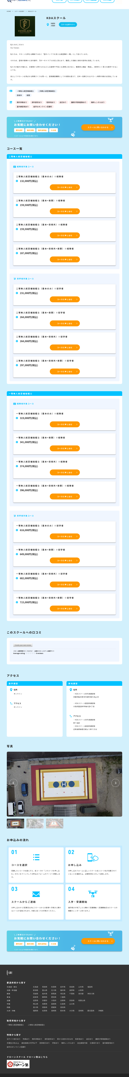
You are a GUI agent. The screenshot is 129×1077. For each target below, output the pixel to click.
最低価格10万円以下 (29, 1045)
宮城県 (71, 988)
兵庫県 (62, 1002)
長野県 (71, 992)
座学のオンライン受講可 (16, 1049)
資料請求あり (50, 1041)
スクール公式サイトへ (68, 24)
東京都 (81, 995)
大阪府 (53, 1002)
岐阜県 (35, 999)
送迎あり (89, 1041)
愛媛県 (53, 1009)
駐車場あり (79, 1041)
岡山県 (35, 1005)
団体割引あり (44, 1045)
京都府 (44, 1002)
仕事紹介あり (95, 1045)
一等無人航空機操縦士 (15, 1026)
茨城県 (35, 995)
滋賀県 (35, 1002)
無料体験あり (37, 1041)
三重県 (62, 999)
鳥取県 (44, 1005)
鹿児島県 (90, 1012)
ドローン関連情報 (86, 4)
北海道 (35, 988)
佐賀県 (44, 1012)
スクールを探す (70, 4)
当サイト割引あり (13, 1041)
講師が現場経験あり (103, 1041)
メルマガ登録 (103, 4)
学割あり (55, 1045)
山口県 (71, 1005)
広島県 (62, 1005)
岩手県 (62, 988)
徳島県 (44, 1009)
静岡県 (44, 999)
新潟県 (35, 992)
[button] (13, 783)
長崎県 (53, 1012)
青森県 (44, 988)
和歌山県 (81, 1002)
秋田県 (53, 988)
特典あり (26, 1041)
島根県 (53, 1005)
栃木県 (44, 995)
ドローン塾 (55, 4)
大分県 (71, 1012)
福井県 (62, 992)
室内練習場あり (108, 1045)
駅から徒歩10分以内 (65, 1041)
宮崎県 (81, 1012)
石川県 (53, 992)
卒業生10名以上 (13, 1045)
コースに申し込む (64, 187)
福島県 (90, 988)
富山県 (44, 992)
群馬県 (53, 995)
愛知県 (53, 999)
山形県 (81, 988)
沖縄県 (100, 1012)
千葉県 (71, 995)
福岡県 (35, 1012)
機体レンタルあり (68, 1045)
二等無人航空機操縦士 (36, 1026)
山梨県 (81, 992)
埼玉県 (62, 995)
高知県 (62, 1009)
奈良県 (71, 1002)
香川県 (35, 1009)
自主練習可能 (82, 1045)
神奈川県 (90, 995)
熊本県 (62, 1012)
